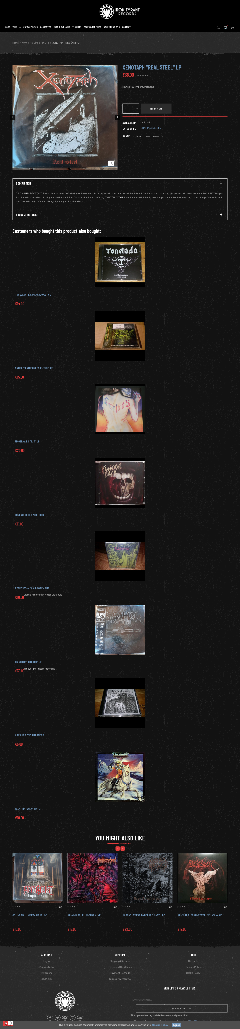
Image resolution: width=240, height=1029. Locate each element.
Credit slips (46, 979)
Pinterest (158, 136)
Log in (47, 961)
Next (118, 117)
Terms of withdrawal (120, 979)
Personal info (47, 967)
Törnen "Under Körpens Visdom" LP (143, 914)
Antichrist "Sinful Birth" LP (29, 914)
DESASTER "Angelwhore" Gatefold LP (200, 914)
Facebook (137, 136)
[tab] (120, 184)
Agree (176, 1025)
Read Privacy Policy (199, 1012)
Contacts (193, 961)
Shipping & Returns (120, 961)
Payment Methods (120, 973)
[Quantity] (130, 109)
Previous (11, 117)
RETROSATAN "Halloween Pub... (33, 588)
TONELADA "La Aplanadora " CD (33, 294)
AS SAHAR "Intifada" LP (28, 662)
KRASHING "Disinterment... (30, 735)
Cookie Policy (193, 973)
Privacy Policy (193, 967)
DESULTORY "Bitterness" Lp (84, 914)
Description (23, 183)
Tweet (147, 136)
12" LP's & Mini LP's (151, 128)
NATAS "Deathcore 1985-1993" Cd (34, 368)
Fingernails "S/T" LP (27, 441)
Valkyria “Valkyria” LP (28, 808)
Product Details (26, 215)
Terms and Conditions (120, 967)
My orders (47, 973)
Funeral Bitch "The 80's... (30, 515)
